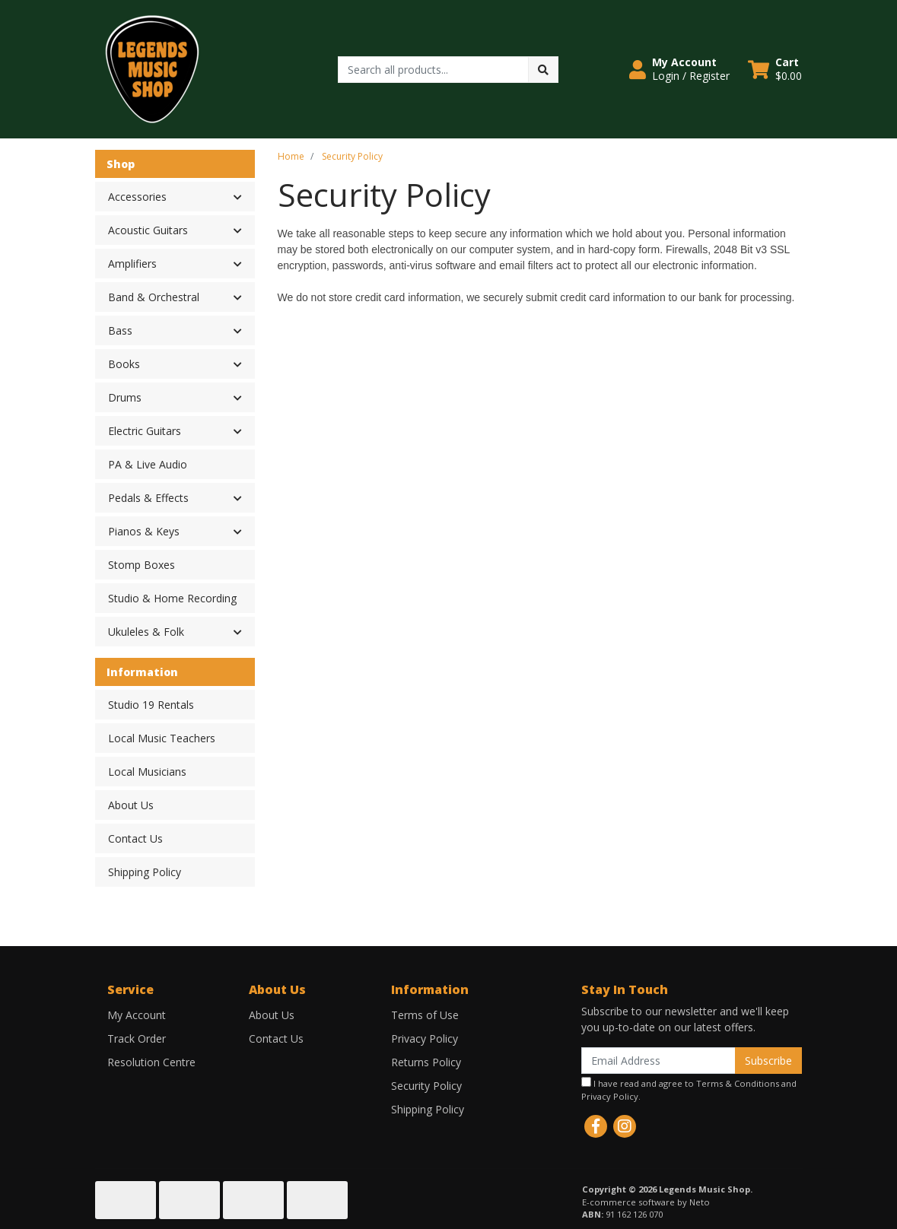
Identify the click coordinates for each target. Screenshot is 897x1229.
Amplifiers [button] (132, 263)
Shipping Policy (144, 872)
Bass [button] (120, 330)
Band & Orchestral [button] (153, 297)
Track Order (136, 1038)
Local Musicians (147, 771)
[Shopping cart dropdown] (775, 69)
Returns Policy (426, 1062)
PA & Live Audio (147, 464)
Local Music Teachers (161, 738)
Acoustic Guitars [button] (148, 230)
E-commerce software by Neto (646, 1202)
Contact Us (135, 838)
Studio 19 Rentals (151, 704)
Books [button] (124, 364)
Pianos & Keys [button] (144, 531)
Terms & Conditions (737, 1083)
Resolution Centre (151, 1062)
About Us (131, 805)
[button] (679, 69)
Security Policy (426, 1085)
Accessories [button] (137, 196)
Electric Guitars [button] (144, 431)
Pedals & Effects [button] (148, 498)
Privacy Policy (424, 1038)
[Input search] (433, 69)
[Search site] (543, 69)
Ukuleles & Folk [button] (146, 631)
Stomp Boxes (141, 564)
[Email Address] (658, 1060)
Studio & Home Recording (172, 598)
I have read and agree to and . (689, 1089)
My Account (136, 1015)
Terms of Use (425, 1015)
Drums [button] (125, 397)
